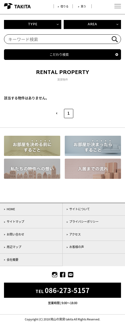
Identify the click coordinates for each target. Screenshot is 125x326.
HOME (11, 209)
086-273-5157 (67, 290)
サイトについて (79, 209)
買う (83, 6)
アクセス (75, 234)
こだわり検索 (59, 54)
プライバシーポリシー (84, 221)
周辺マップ (14, 247)
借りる (64, 6)
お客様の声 (76, 247)
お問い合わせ (15, 234)
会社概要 (12, 259)
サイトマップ (15, 221)
